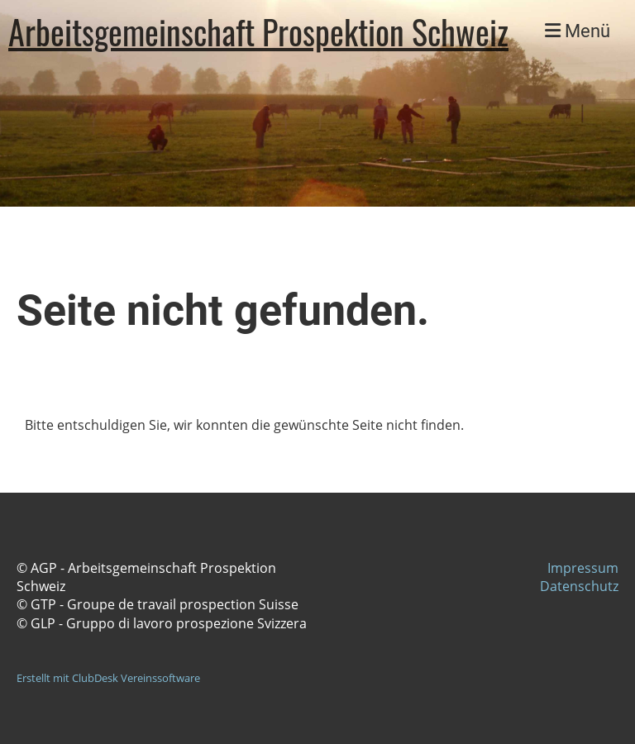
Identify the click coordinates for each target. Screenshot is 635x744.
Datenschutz (579, 586)
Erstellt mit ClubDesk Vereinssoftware (108, 677)
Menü (577, 31)
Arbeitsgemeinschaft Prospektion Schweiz (258, 31)
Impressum (582, 568)
